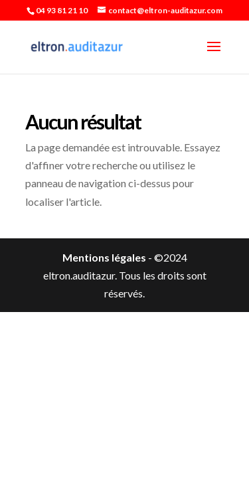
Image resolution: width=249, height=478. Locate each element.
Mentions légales (104, 257)
